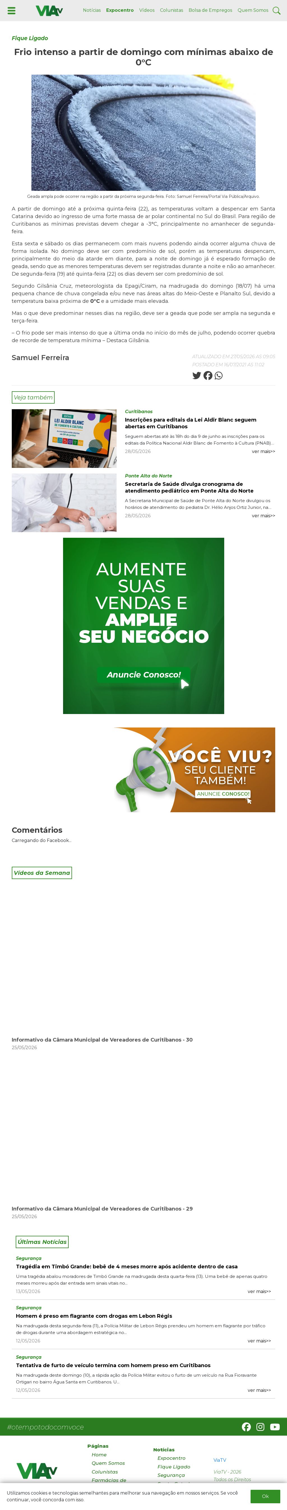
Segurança (28, 1258)
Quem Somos (253, 10)
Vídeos (146, 10)
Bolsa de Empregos (210, 10)
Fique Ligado (30, 38)
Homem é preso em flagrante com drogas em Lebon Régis (94, 1316)
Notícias (92, 10)
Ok (265, 1496)
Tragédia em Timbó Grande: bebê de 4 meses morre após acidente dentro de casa (127, 1267)
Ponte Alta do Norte (148, 476)
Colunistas (171, 10)
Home (99, 1455)
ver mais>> (263, 451)
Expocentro (120, 10)
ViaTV (220, 1460)
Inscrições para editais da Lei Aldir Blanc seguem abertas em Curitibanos (190, 423)
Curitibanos (139, 411)
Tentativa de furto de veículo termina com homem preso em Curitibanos (113, 1365)
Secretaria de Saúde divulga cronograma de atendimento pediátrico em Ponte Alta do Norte (189, 487)
